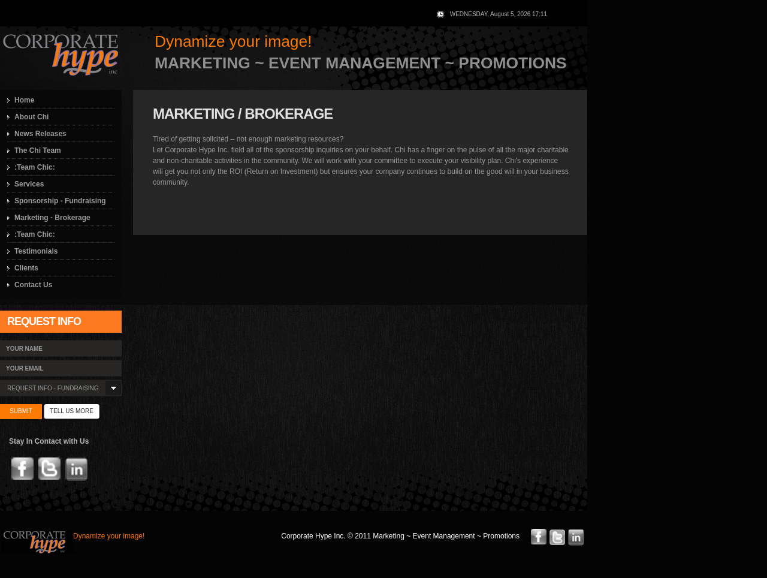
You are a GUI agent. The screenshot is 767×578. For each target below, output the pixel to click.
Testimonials (36, 251)
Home (24, 100)
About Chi (31, 117)
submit (21, 411)
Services (29, 184)
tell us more (71, 411)
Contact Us (33, 285)
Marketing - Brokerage (52, 217)
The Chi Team (37, 150)
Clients (26, 268)
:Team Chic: (34, 167)
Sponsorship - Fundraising (60, 201)
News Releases (40, 134)
